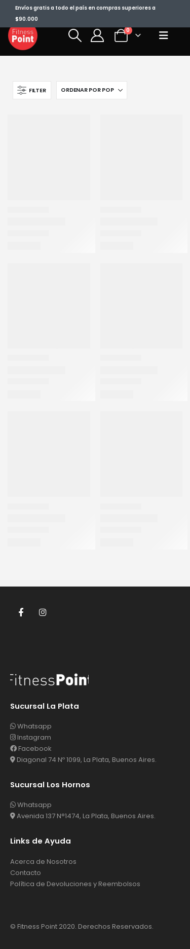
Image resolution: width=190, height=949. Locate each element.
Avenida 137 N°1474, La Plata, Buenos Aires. (83, 816)
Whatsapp (31, 726)
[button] (75, 35)
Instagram (42, 611)
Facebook (20, 611)
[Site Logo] (23, 35)
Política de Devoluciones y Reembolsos (75, 884)
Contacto (25, 873)
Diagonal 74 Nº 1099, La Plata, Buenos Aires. (83, 759)
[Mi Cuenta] (97, 35)
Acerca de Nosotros (43, 861)
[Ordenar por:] (91, 90)
